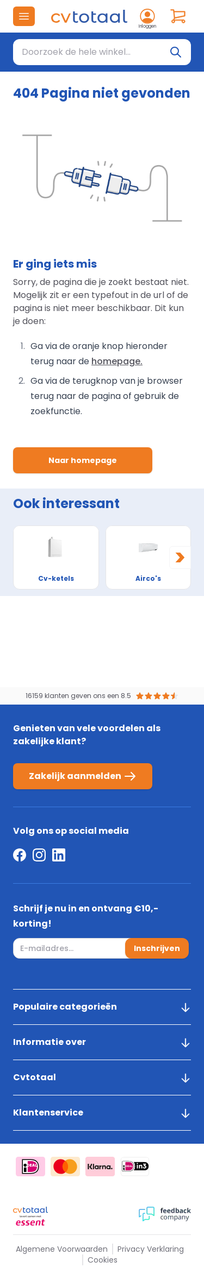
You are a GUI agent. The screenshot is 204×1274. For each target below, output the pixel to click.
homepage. (117, 361)
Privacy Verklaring (151, 1249)
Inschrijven (157, 948)
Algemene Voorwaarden (62, 1249)
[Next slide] (180, 557)
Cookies (103, 1259)
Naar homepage (82, 460)
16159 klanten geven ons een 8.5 (78, 696)
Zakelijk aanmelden (83, 776)
